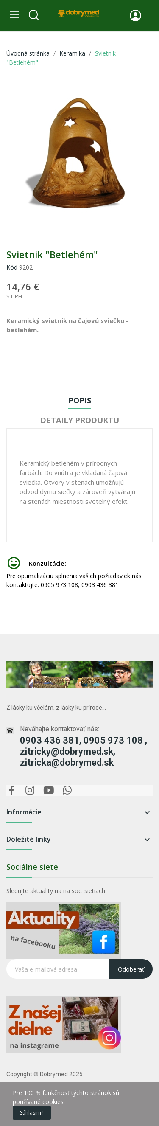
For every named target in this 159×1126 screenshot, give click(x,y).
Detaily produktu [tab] (79, 420)
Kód (11, 267)
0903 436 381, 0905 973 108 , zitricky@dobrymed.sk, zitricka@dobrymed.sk (83, 751)
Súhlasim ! (32, 1112)
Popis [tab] (79, 400)
